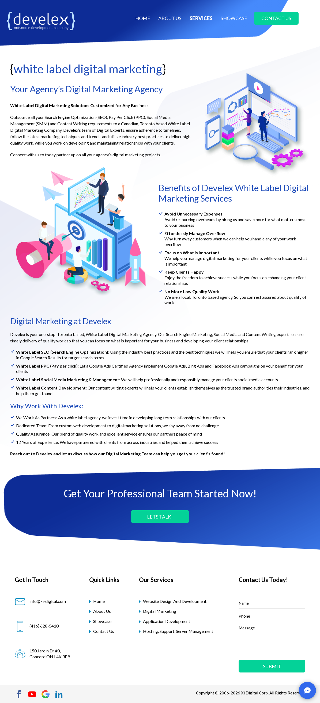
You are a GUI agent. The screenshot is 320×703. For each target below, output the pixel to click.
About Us (102, 611)
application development (166, 621)
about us (169, 18)
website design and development (174, 601)
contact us (276, 18)
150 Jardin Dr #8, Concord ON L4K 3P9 (42, 653)
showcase (234, 18)
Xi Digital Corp (254, 692)
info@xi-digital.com (40, 601)
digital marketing (159, 611)
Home (142, 18)
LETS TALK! (160, 517)
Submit (272, 666)
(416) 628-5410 (37, 626)
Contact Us (103, 631)
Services (201, 18)
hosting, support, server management (178, 631)
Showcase (102, 621)
